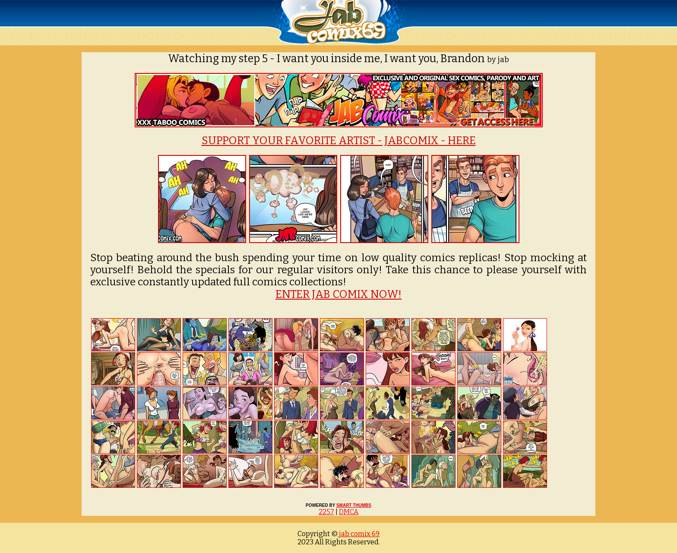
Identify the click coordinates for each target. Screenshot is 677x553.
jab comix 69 (359, 534)
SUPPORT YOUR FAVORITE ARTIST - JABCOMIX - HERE (339, 140)
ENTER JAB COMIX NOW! (338, 294)
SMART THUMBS (353, 505)
